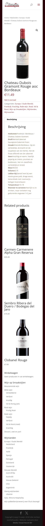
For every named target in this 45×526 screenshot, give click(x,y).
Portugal (9, 459)
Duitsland (10, 462)
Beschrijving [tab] (12, 119)
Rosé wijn (8, 407)
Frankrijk (7, 106)
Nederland (10, 444)
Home (6, 18)
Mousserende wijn (11, 386)
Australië (9, 476)
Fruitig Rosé (11, 410)
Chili (8, 484)
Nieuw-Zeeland (12, 480)
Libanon (9, 494)
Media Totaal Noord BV (22, 523)
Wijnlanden (14, 18)
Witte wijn (8, 390)
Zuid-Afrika (10, 473)
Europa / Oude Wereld (24, 104)
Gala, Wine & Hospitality (14, 498)
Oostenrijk (10, 466)
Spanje (9, 455)
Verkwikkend (11, 393)
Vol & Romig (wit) (13, 404)
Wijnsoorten (9, 112)
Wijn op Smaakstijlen (17, 109)
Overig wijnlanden (11, 491)
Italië (8, 451)
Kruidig (9, 400)
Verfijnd (9, 396)
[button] (37, 30)
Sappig (9, 417)
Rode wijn (24, 106)
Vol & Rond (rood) (13, 424)
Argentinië (10, 487)
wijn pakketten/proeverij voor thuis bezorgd (21, 501)
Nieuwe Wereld (10, 470)
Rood (31, 106)
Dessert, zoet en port (12, 432)
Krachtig (15, 106)
